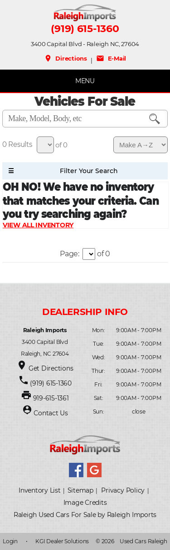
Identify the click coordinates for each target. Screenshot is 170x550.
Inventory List (40, 490)
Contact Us (51, 413)
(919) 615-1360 (85, 29)
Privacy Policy (123, 490)
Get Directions (51, 368)
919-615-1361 (51, 398)
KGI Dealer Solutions (62, 541)
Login (10, 541)
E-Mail (111, 58)
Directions (65, 58)
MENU (85, 81)
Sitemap (80, 490)
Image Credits (85, 502)
